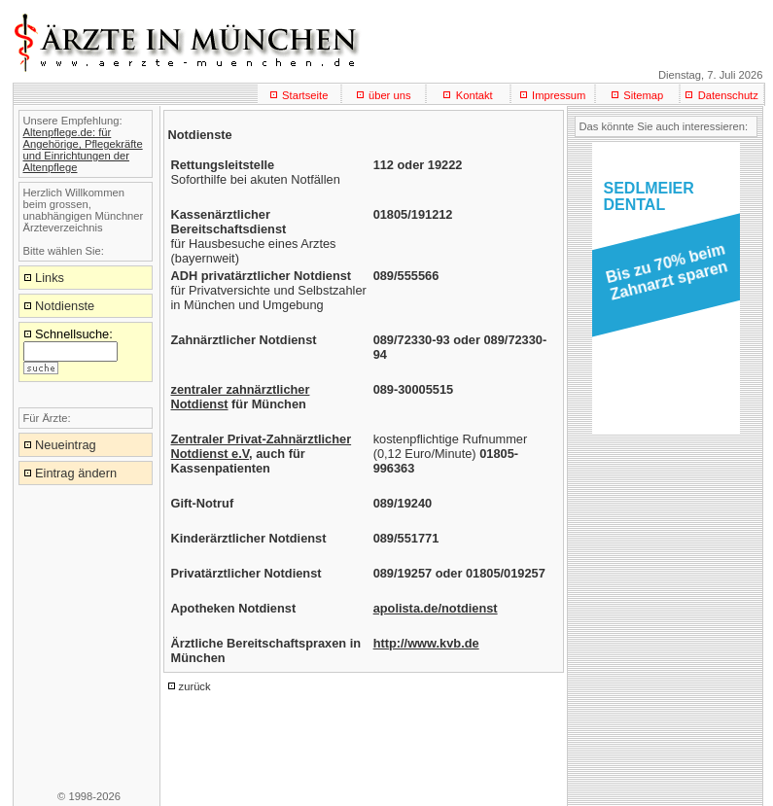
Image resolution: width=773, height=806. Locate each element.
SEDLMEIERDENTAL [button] (649, 196)
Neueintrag (65, 445)
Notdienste (64, 305)
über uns (390, 95)
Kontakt (474, 95)
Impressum (558, 95)
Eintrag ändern (76, 473)
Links (49, 277)
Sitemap (643, 95)
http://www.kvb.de (426, 643)
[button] (662, 278)
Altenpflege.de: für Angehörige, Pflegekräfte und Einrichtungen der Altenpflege (83, 149)
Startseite (305, 95)
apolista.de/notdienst (435, 608)
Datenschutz (728, 95)
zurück (195, 686)
